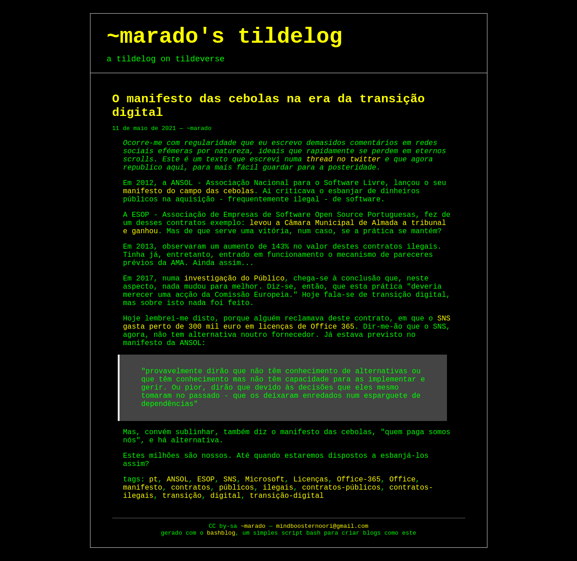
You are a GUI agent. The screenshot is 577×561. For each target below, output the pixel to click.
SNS (229, 480)
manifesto (142, 488)
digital (226, 496)
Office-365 (359, 480)
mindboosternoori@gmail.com (322, 526)
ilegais (278, 488)
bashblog (221, 533)
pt (153, 480)
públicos (236, 488)
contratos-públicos (341, 488)
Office (402, 480)
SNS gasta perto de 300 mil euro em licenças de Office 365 (287, 323)
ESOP (206, 480)
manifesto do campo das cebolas (188, 191)
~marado (253, 526)
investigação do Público (234, 279)
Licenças (310, 480)
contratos (190, 488)
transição (181, 496)
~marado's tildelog (224, 37)
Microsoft (264, 480)
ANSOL (178, 480)
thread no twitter (343, 159)
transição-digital (287, 496)
